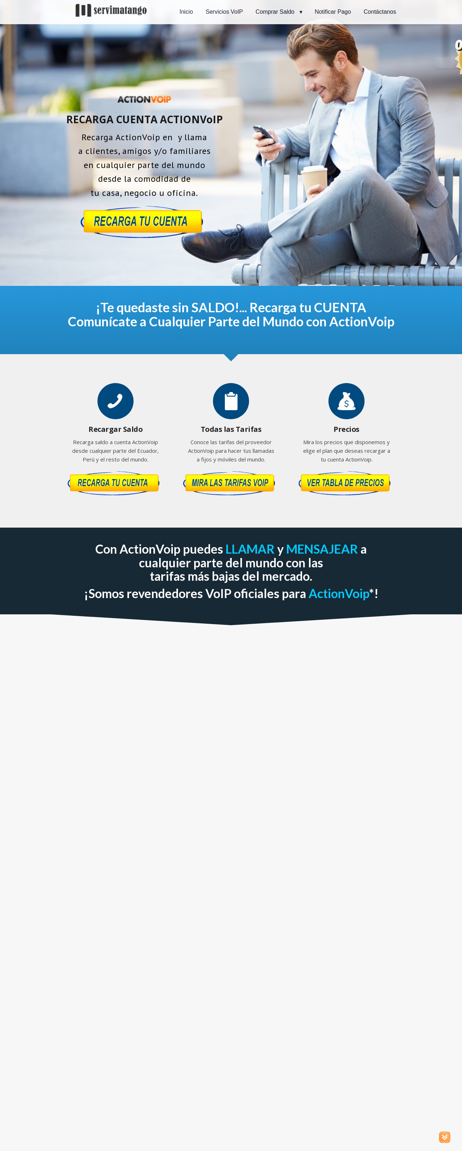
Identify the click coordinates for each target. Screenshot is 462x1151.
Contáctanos (380, 12)
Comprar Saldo (275, 12)
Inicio (186, 12)
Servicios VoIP (224, 12)
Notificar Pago (333, 12)
